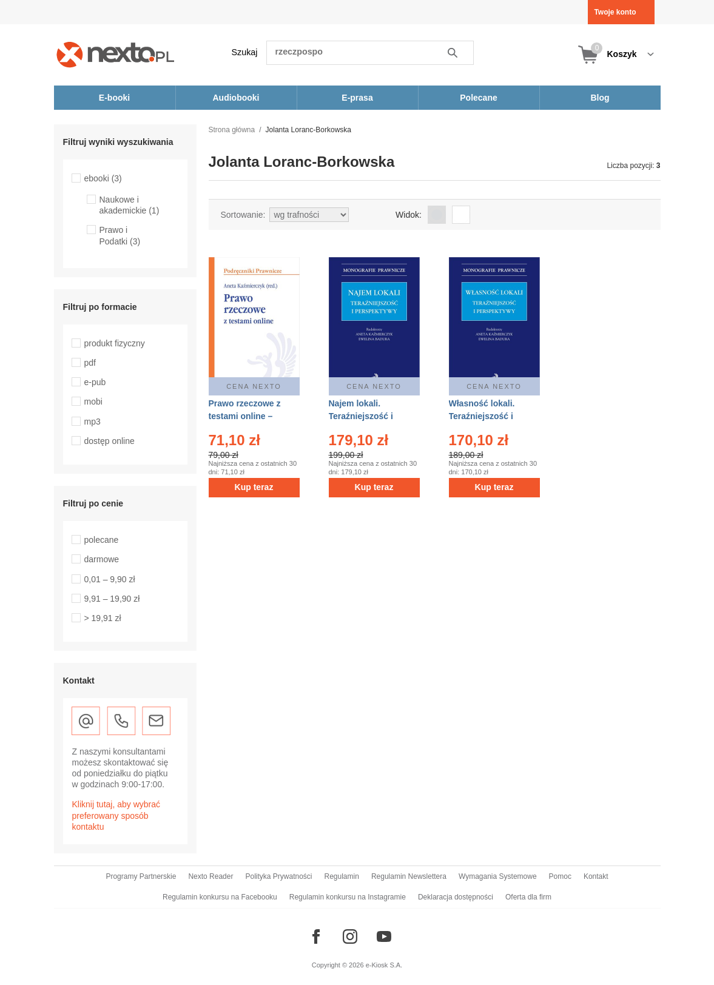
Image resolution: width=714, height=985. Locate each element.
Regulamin (342, 876)
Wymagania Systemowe (498, 876)
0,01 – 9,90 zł (109, 579)
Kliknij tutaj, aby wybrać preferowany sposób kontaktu (116, 815)
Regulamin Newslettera (408, 876)
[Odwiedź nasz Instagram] (350, 936)
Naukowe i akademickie (129, 205)
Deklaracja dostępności (455, 897)
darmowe (102, 559)
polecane (101, 540)
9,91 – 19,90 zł (112, 598)
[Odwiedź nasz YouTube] (384, 936)
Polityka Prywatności (278, 876)
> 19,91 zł (102, 618)
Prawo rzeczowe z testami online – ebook (245, 416)
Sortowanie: (243, 215)
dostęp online (109, 441)
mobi (93, 401)
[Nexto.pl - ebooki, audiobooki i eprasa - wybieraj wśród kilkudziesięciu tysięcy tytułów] (115, 54)
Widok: (409, 215)
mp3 (92, 421)
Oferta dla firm (528, 897)
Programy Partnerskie (141, 876)
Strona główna (232, 130)
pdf (90, 363)
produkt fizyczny (114, 343)
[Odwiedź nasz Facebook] (316, 936)
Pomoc (560, 876)
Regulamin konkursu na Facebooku (220, 897)
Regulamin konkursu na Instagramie (347, 897)
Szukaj (245, 52)
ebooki (103, 178)
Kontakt (596, 876)
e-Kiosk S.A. (384, 965)
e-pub (95, 382)
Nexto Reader (210, 876)
